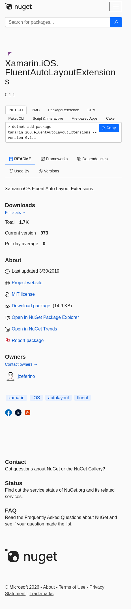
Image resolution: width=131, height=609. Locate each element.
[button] (109, 128)
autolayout (58, 397)
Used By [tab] (19, 171)
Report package (28, 340)
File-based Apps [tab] (85, 118)
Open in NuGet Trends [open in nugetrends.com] (34, 329)
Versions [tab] (49, 171)
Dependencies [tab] (92, 159)
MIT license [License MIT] (23, 294)
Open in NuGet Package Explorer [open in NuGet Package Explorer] (45, 317)
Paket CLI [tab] (16, 118)
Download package (31, 305)
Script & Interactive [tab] (48, 118)
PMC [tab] (36, 110)
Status (13, 483)
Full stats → (15, 212)
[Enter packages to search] (57, 22)
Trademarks (41, 593)
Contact (15, 462)
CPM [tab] (91, 110)
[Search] (116, 22)
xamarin (16, 397)
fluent (82, 397)
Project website (27, 282)
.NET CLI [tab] (15, 110)
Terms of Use (72, 587)
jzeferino (26, 376)
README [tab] (20, 159)
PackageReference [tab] (63, 110)
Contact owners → (21, 364)
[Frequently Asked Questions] (11, 510)
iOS (36, 397)
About (49, 587)
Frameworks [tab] (54, 159)
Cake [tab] (110, 118)
